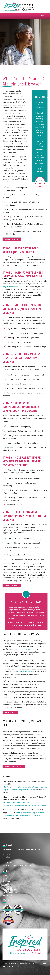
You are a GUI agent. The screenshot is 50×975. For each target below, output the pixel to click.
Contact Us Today (11, 239)
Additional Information (11, 890)
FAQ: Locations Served (11, 892)
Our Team (6, 881)
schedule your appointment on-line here (27, 624)
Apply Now (7, 857)
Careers (5, 884)
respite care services (26, 672)
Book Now (6, 854)
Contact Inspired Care (13, 767)
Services (6, 879)
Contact (5, 887)
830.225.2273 (25, 5)
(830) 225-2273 (24, 623)
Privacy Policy (31, 963)
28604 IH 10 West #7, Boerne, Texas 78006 (18, 865)
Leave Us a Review (9, 895)
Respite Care (10, 713)
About (5, 876)
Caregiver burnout (25, 649)
